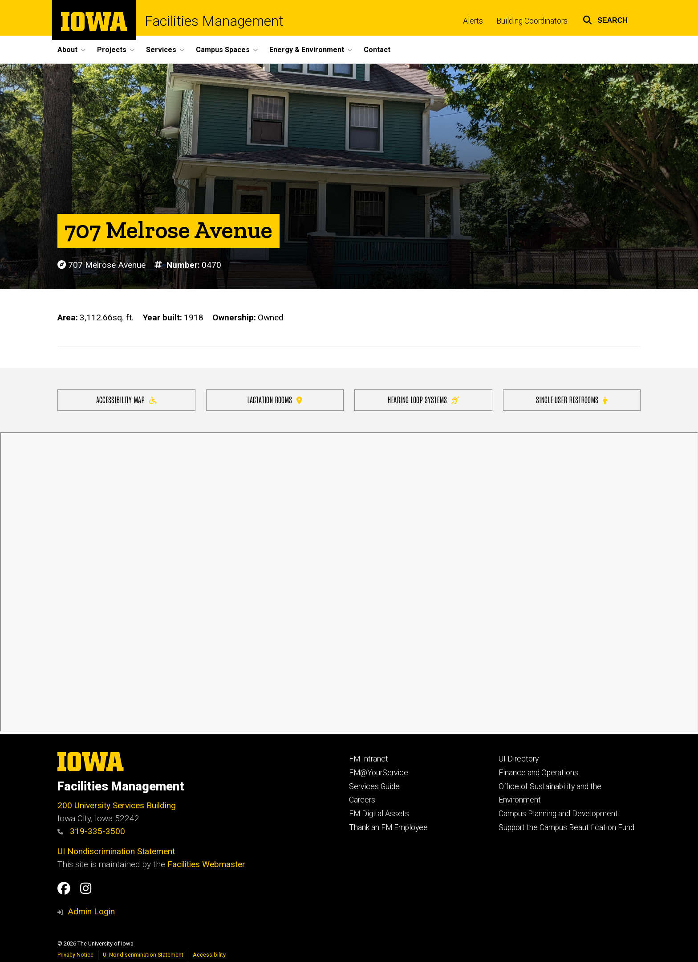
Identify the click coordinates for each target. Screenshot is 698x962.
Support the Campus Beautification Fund (566, 827)
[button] (605, 19)
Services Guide (374, 786)
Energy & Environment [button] (306, 49)
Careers (362, 799)
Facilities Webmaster (206, 864)
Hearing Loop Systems (423, 399)
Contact (377, 49)
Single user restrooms (571, 399)
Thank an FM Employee (388, 827)
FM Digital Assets (379, 813)
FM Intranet (368, 758)
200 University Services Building (116, 805)
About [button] (67, 49)
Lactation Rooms (274, 399)
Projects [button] (111, 49)
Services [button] (161, 49)
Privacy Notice (75, 954)
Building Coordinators (532, 20)
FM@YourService (378, 772)
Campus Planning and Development (558, 813)
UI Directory (519, 758)
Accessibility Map (126, 399)
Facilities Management (214, 21)
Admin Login (91, 911)
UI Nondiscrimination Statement (116, 851)
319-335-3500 (91, 831)
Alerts (473, 20)
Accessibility (209, 954)
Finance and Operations (538, 772)
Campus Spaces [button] (223, 49)
